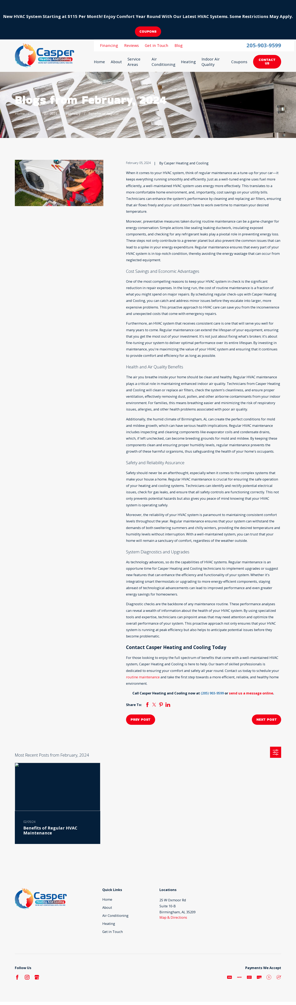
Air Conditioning (115, 915)
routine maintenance (143, 677)
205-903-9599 (263, 45)
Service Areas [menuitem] (133, 61)
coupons (148, 31)
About (107, 907)
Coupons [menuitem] (239, 61)
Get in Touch (156, 45)
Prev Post (141, 719)
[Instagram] (27, 977)
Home (107, 899)
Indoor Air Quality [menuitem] (211, 61)
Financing (109, 45)
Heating (108, 923)
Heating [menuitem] (188, 61)
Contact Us (267, 61)
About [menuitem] (116, 61)
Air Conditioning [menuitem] (163, 61)
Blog (179, 45)
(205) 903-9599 (212, 693)
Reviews (131, 45)
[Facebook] (17, 977)
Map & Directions (173, 917)
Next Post (266, 719)
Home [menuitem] (99, 61)
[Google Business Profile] (36, 977)
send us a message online (251, 693)
